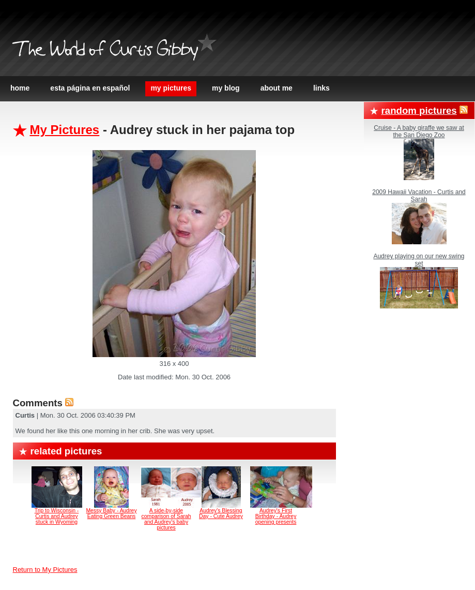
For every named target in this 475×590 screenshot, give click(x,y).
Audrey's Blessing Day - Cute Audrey (221, 513)
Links (321, 88)
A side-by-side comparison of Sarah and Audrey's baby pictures (166, 519)
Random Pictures (419, 110)
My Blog (226, 88)
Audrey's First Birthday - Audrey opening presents (276, 516)
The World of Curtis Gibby (104, 51)
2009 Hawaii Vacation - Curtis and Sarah (419, 195)
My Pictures (170, 88)
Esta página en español (90, 88)
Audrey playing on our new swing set (418, 260)
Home (19, 88)
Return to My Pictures (45, 569)
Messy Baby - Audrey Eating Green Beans (111, 513)
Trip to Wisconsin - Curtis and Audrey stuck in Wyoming (57, 516)
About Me (277, 88)
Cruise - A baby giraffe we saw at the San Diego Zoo (419, 131)
